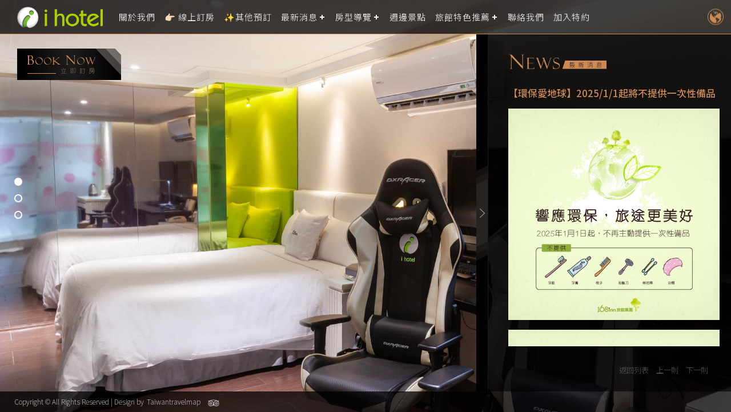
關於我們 (137, 17)
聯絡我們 (526, 17)
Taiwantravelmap (173, 401)
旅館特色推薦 (462, 17)
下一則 (697, 370)
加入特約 (571, 17)
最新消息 (299, 17)
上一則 (667, 370)
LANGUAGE (715, 17)
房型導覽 (353, 17)
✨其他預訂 (248, 17)
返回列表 (634, 370)
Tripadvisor (213, 403)
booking (69, 64)
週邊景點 (407, 17)
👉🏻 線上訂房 (189, 17)
